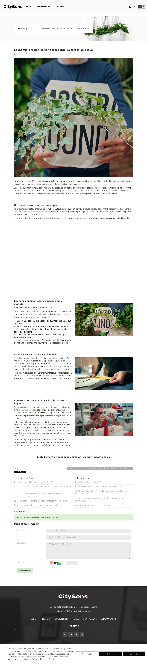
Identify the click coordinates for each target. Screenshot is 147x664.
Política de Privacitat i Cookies (43, 659)
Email (19, 537)
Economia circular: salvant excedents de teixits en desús (100, 486)
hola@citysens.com (82, 611)
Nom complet (22, 530)
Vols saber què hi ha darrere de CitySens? (33, 482)
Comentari (21, 543)
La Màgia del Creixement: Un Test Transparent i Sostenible (40, 501)
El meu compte (108, 619)
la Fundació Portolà (28, 410)
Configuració (87, 654)
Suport (34, 619)
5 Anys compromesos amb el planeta (92, 505)
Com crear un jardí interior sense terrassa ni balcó (36, 505)
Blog (76, 619)
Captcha (20, 562)
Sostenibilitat (62, 619)
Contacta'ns (90, 619)
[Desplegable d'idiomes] (134, 7)
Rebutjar (110, 654)
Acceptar (134, 654)
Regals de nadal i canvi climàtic (89, 482)
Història (46, 619)
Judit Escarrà (27, 54)
